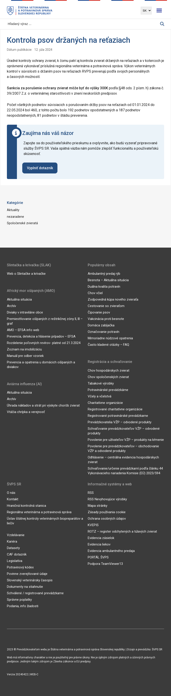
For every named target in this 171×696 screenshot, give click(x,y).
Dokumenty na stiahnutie (25, 587)
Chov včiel (95, 293)
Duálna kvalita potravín (104, 287)
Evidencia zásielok (101, 538)
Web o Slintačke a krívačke (26, 274)
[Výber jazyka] (146, 10)
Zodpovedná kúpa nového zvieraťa (113, 299)
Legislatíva (14, 561)
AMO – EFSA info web (23, 330)
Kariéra (12, 541)
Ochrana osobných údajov (107, 519)
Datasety (13, 548)
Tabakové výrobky (101, 383)
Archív (11, 306)
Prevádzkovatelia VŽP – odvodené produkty (119, 422)
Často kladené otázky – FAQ (108, 345)
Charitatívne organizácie (105, 403)
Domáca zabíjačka (101, 325)
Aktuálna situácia (19, 299)
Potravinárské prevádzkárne (108, 390)
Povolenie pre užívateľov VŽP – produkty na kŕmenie (126, 440)
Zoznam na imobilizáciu (24, 349)
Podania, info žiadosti (22, 606)
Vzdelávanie (15, 535)
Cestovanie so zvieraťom (106, 306)
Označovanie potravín (103, 332)
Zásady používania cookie (107, 512)
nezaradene (15, 216)
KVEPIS (93, 525)
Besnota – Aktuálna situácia (108, 280)
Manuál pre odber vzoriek (25, 356)
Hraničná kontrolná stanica (26, 506)
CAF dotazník (16, 554)
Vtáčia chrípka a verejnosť (26, 412)
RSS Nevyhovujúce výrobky (107, 499)
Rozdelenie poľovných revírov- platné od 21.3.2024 (43, 343)
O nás (11, 493)
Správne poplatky (19, 600)
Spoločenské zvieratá (22, 223)
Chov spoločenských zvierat (108, 377)
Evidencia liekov (99, 544)
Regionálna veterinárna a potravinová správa (39, 512)
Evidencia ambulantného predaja (111, 551)
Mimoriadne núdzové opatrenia (110, 338)
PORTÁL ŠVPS (98, 557)
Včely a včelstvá (99, 396)
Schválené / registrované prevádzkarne (35, 593)
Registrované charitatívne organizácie (115, 409)
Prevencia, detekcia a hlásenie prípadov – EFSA (41, 336)
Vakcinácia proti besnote (106, 319)
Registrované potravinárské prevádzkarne (118, 416)
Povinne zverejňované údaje (27, 574)
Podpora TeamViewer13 (105, 564)
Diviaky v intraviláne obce (25, 312)
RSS (91, 493)
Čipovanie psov (99, 312)
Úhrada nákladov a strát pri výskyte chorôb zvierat (43, 405)
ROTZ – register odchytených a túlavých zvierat (122, 531)
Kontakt (12, 499)
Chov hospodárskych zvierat (108, 370)
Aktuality (13, 210)
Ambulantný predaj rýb (104, 274)
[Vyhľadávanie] (83, 24)
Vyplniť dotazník (40, 168)
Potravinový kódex (20, 567)
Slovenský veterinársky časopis (30, 580)
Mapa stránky (97, 506)
